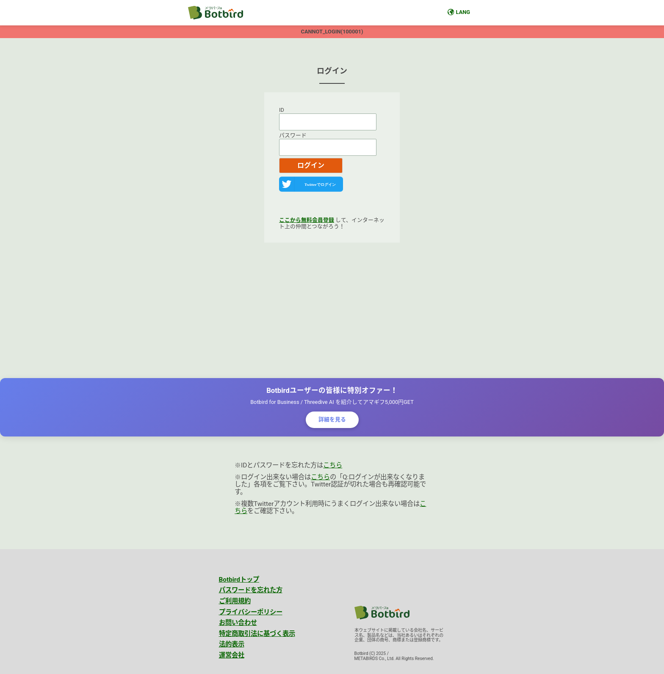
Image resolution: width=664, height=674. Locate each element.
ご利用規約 (235, 601)
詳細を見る (332, 419)
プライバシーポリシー (250, 612)
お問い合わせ (238, 623)
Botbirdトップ (239, 579)
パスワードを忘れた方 (250, 590)
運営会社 (231, 655)
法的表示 (231, 644)
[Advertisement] (332, 310)
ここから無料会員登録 (306, 220)
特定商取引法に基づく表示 (257, 634)
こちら (332, 465)
